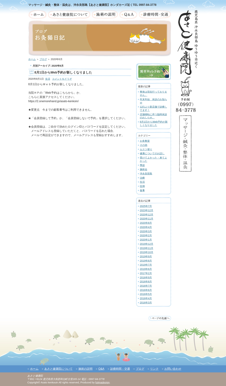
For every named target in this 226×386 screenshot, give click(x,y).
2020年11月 (146, 218)
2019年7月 (146, 264)
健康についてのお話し (152, 153)
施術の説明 (85, 368)
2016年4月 (146, 298)
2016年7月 (146, 285)
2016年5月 (146, 294)
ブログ (43, 59)
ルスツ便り (146, 149)
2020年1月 (146, 239)
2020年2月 (146, 235)
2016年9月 (146, 277)
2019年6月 (146, 269)
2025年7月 (146, 206)
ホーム (32, 59)
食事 (142, 190)
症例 (142, 186)
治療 (142, 177)
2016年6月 (146, 290)
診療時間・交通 (120, 368)
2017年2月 (146, 273)
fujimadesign (102, 382)
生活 (47, 79)
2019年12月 (146, 243)
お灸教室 (145, 140)
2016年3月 (146, 302)
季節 (142, 165)
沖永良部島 (146, 173)
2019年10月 (146, 252)
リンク (154, 368)
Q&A (101, 368)
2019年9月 (146, 256)
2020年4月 (146, 227)
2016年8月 (146, 281)
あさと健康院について (58, 368)
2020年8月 (146, 222)
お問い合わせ (172, 368)
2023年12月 (146, 210)
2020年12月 (146, 214)
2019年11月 (146, 248)
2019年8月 (146, 260)
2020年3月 (146, 231)
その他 (143, 145)
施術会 (143, 169)
